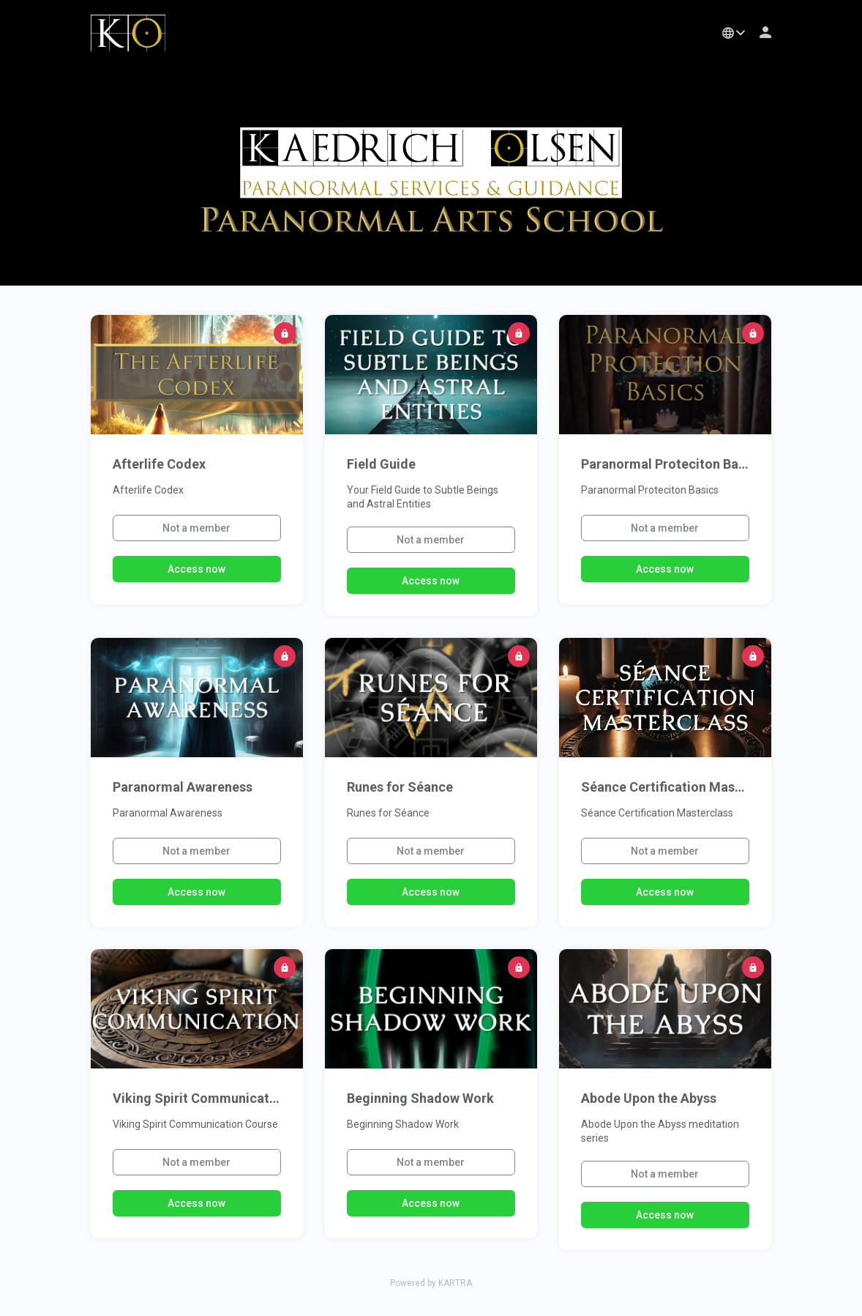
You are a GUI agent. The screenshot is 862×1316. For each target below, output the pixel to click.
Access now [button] (196, 569)
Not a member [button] (196, 528)
